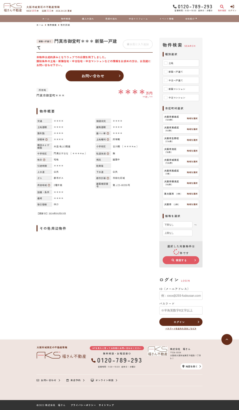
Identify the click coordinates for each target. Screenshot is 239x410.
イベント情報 (166, 18)
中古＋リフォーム (138, 18)
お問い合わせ (93, 75)
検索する (179, 260)
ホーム (45, 18)
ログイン (179, 322)
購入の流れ (88, 18)
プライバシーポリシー (83, 405)
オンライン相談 (102, 380)
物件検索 (66, 18)
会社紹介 (190, 18)
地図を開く (190, 366)
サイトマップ (106, 405)
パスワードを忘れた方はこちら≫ (180, 328)
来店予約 (73, 380)
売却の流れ (111, 18)
